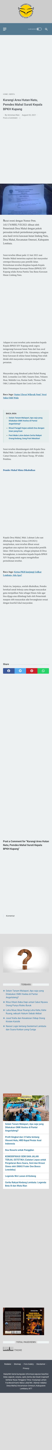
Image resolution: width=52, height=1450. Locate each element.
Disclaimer (40, 1364)
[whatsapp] (43, 671)
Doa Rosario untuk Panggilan (19, 1150)
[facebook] (9, 671)
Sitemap (17, 1364)
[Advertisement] (26, 64)
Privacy (26, 1368)
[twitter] (20, 671)
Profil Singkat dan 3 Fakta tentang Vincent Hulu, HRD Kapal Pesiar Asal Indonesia (23, 1140)
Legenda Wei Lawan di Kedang (20, 1176)
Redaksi (7, 1364)
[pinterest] (32, 671)
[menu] (4, 29)
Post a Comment (10, 118)
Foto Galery (29, 1364)
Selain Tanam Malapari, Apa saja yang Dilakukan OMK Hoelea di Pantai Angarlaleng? (25, 421)
